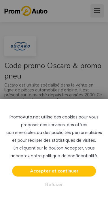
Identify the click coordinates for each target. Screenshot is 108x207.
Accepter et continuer (54, 171)
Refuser (54, 184)
